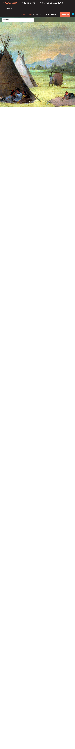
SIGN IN (65, 14)
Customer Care (25, 14)
